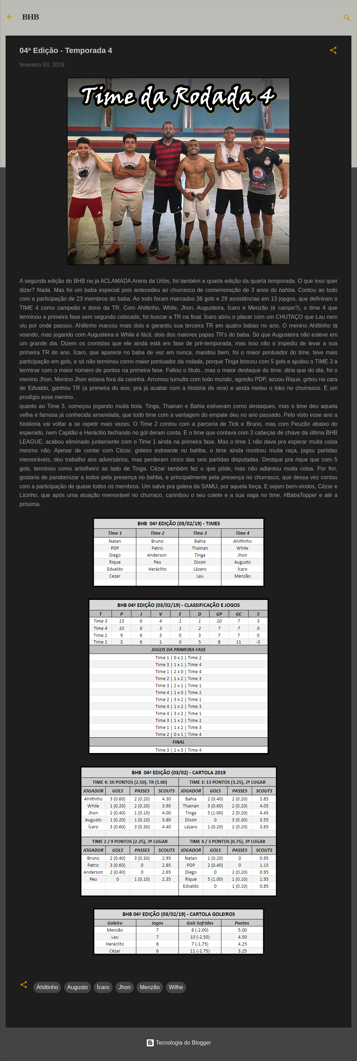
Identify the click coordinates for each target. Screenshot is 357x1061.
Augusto (77, 987)
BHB (30, 16)
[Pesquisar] (347, 19)
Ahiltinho (47, 987)
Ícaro (103, 987)
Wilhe (176, 987)
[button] (333, 51)
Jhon (125, 987)
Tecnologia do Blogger (178, 1043)
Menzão (150, 987)
